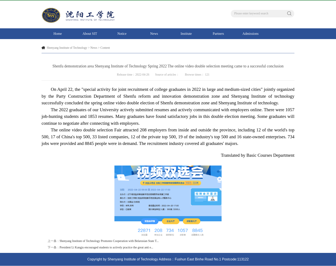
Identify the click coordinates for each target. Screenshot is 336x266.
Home (57, 33)
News (154, 33)
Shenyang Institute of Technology (67, 47)
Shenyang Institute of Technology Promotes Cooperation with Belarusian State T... (109, 241)
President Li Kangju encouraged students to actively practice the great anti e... (106, 247)
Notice (122, 33)
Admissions (250, 33)
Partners (218, 33)
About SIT (89, 33)
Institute (186, 33)
